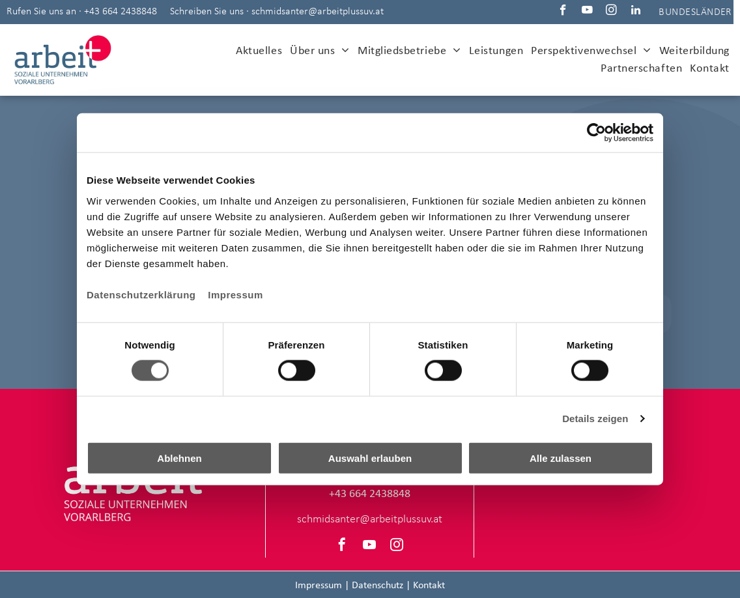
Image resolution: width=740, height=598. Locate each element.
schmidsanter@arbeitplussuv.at (317, 12)
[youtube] (587, 11)
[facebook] (563, 11)
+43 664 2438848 (120, 12)
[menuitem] (259, 51)
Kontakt (429, 585)
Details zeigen (595, 418)
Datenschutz (377, 585)
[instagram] (611, 11)
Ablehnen (179, 457)
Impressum (235, 294)
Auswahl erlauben (370, 457)
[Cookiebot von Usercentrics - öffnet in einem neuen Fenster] (596, 133)
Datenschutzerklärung (141, 294)
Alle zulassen (560, 457)
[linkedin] (635, 11)
